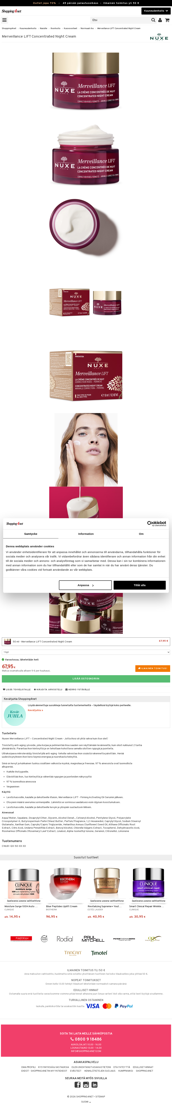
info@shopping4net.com (86, 1051)
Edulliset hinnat (143, 1067)
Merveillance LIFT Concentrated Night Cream (118, 28)
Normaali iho (87, 28)
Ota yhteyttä (121, 1067)
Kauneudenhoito (28, 28)
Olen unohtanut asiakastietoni (91, 1067)
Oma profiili (28, 1067)
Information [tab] (86, 533)
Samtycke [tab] (30, 533)
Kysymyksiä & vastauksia (53, 1067)
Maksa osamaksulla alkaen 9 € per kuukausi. (26, 670)
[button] (167, 20)
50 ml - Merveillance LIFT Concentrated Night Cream (86, 641)
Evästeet (75, 1071)
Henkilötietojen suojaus (99, 1071)
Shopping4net (9, 28)
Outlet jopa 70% (44, 3)
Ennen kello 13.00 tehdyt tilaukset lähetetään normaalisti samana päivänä (86, 982)
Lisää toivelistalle (17, 689)
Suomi (86, 1102)
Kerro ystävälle (77, 689)
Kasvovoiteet (70, 28)
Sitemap (100, 1096)
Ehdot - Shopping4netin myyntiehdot (44, 1071)
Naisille (43, 28)
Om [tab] (141, 533)
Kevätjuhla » (35, 710)
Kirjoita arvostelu (48, 689)
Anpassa (86, 585)
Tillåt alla (139, 585)
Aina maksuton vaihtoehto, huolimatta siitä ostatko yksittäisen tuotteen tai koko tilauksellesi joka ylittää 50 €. (86, 972)
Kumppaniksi (125, 1071)
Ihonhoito (55, 28)
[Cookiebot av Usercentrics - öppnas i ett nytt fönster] (150, 523)
